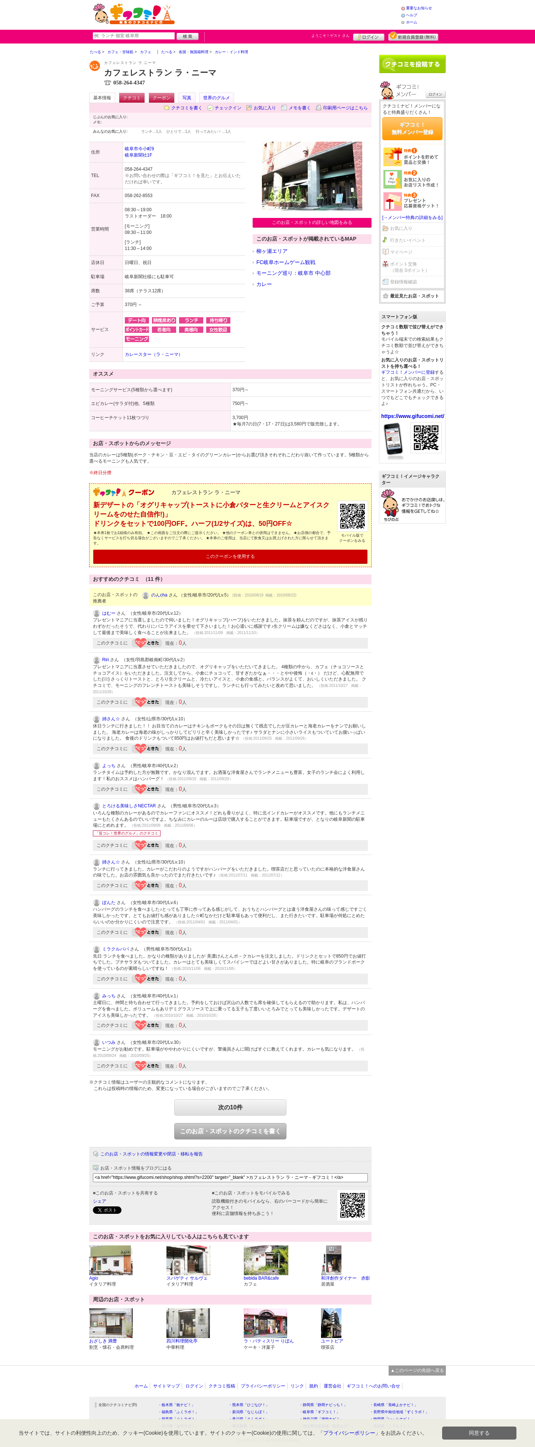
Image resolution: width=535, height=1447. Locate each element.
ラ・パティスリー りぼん (269, 1341)
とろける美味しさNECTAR (129, 805)
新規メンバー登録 (413, 36)
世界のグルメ (216, 97)
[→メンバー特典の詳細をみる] (412, 217)
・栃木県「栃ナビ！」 (176, 1405)
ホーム (411, 22)
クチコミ (132, 97)
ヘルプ (411, 15)
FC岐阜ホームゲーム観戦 (285, 262)
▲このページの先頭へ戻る (417, 1370)
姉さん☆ (111, 718)
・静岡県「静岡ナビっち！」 (323, 1405)
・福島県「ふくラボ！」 (178, 1412)
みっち (109, 996)
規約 (313, 1386)
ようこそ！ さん (330, 35)
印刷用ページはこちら (345, 107)
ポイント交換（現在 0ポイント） (409, 267)
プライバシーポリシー (263, 1386)
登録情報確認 (403, 281)
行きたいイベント (408, 240)
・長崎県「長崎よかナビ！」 (394, 1405)
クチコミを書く (186, 107)
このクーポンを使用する (230, 556)
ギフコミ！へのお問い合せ (373, 1386)
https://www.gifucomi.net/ (412, 416)
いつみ (109, 1042)
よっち (109, 765)
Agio (93, 1278)
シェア (99, 1201)
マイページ (401, 252)
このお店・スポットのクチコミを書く (230, 1131)
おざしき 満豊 (103, 1341)
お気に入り (265, 107)
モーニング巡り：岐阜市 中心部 (293, 273)
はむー (109, 613)
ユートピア (332, 1341)
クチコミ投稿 (221, 1386)
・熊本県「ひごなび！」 (248, 1405)
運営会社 (332, 1386)
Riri (105, 659)
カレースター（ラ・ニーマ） (154, 354)
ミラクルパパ (115, 949)
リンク (297, 1386)
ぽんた (109, 902)
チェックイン (228, 107)
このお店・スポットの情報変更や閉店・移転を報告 (151, 1154)
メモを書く (300, 107)
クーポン (162, 97)
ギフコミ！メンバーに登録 (408, 372)
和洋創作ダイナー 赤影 (345, 1278)
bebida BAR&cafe (261, 1278)
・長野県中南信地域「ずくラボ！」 (399, 1412)
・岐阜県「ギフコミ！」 (319, 1412)
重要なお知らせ (419, 8)
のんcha (159, 595)
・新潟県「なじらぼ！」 (248, 1412)
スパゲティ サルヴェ (187, 1278)
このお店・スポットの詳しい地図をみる (312, 222)
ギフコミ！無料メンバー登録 (412, 128)
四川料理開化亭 (182, 1341)
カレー (264, 284)
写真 (186, 97)
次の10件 (230, 1107)
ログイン (369, 36)
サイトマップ (166, 1386)
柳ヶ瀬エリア (272, 251)
